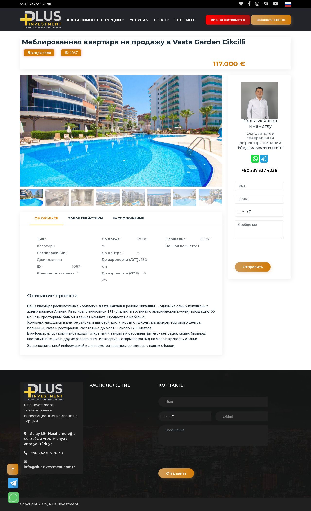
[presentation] (272, 252)
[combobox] (243, 212)
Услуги (137, 20)
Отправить (253, 267)
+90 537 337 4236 (259, 170)
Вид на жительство (228, 20)
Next (225, 130)
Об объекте (46, 218)
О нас (160, 20)
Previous (16, 130)
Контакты (185, 20)
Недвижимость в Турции (93, 20)
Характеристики (85, 218)
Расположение (128, 218)
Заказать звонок (271, 20)
